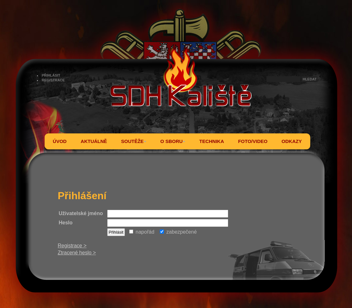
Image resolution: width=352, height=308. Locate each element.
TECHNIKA (211, 141)
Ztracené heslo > (77, 252)
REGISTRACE (53, 80)
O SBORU (172, 141)
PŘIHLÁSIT (51, 75)
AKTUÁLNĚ (94, 141)
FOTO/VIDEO (253, 141)
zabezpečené (178, 232)
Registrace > (72, 245)
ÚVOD (60, 141)
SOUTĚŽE (133, 141)
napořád (141, 232)
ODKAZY (292, 141)
